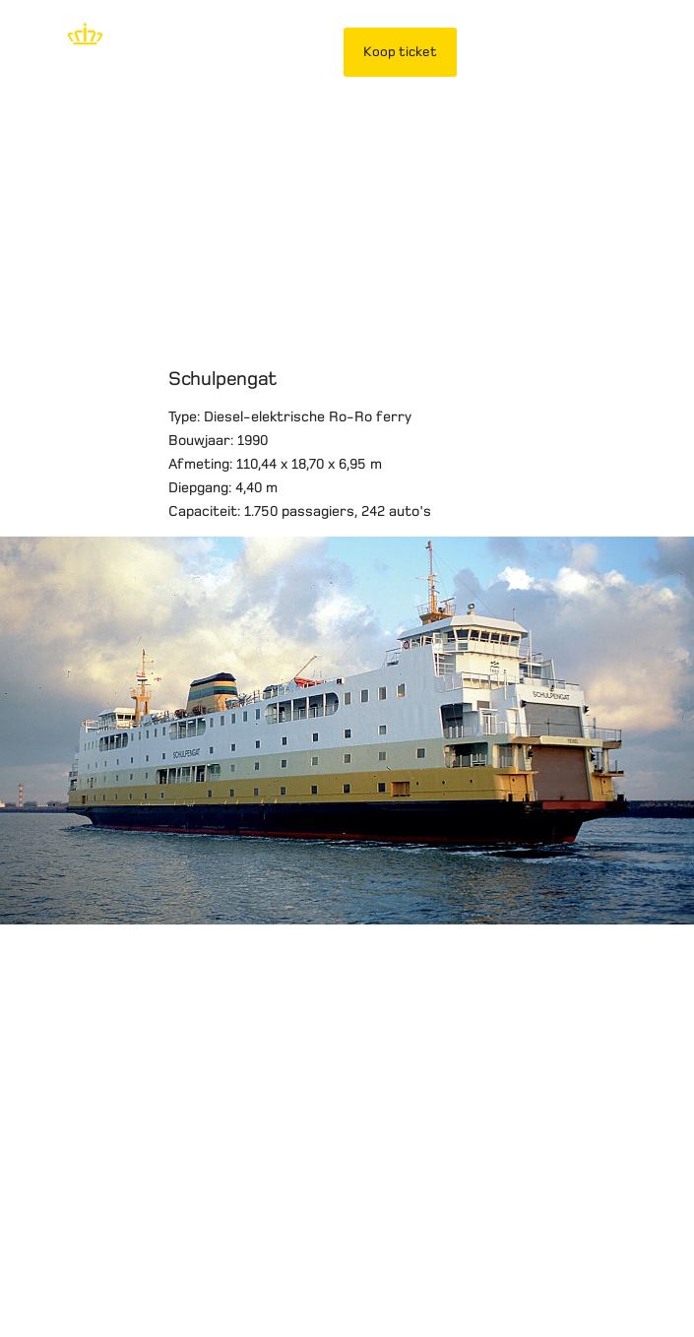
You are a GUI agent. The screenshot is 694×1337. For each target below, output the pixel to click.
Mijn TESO (518, 51)
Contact (47, 1262)
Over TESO (437, 1238)
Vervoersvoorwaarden (300, 1238)
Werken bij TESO (552, 1238)
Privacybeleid (158, 1238)
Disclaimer (54, 1238)
